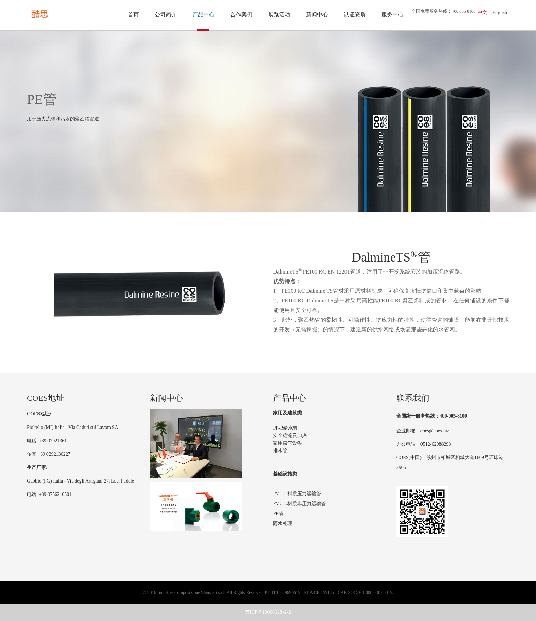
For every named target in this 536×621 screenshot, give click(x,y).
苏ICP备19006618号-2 (268, 612)
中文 (482, 12)
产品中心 (204, 15)
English (499, 12)
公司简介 (166, 15)
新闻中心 (317, 15)
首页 (133, 15)
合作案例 (241, 15)
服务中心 (393, 15)
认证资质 (355, 15)
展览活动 (279, 15)
